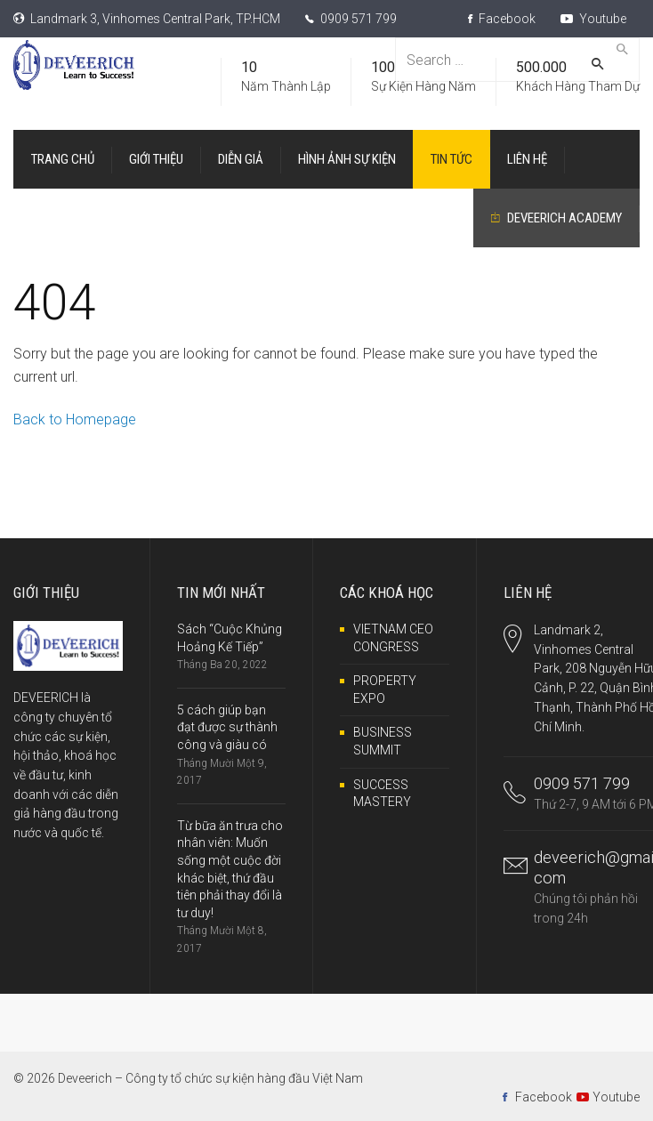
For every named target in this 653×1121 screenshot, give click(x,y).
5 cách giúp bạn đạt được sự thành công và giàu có (227, 727)
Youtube (593, 19)
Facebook (502, 19)
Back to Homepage (74, 419)
